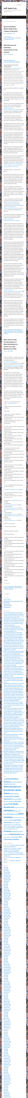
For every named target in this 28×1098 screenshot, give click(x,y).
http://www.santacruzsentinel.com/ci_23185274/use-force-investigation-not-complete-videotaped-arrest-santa (13, 165)
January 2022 (7, 947)
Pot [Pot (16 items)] (12, 828)
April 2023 (6, 924)
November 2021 (7, 950)
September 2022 (7, 935)
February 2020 (7, 983)
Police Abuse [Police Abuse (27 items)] (7, 827)
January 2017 (7, 1039)
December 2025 (7, 875)
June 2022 (6, 939)
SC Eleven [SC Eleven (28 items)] (14, 831)
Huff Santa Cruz (10, 8)
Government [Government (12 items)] (21, 807)
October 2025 (7, 878)
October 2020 (7, 970)
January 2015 (7, 1076)
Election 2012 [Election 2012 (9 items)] (12, 801)
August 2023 (6, 918)
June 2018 (6, 1013)
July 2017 (6, 1030)
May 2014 (6, 1089)
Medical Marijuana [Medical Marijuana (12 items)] (16, 822)
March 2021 (6, 962)
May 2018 (6, 1015)
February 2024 (7, 909)
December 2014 (7, 1078)
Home (5, 17)
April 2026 (6, 869)
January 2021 (7, 966)
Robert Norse (7, 848)
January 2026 (7, 873)
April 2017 (6, 1035)
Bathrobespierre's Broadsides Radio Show (13, 601)
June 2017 (6, 1032)
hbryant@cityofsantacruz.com (16, 500)
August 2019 (6, 992)
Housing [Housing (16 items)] (16, 814)
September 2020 (7, 972)
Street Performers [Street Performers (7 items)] (7, 837)
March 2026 (6, 870)
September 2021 (7, 953)
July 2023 (6, 919)
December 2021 (7, 949)
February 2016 (7, 1056)
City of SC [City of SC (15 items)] (14, 799)
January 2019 (7, 1002)
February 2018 (7, 1019)
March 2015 (6, 1073)
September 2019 (7, 990)
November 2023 (7, 913)
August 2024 (6, 899)
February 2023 (7, 927)
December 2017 (7, 1023)
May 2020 (6, 978)
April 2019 (6, 998)
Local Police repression (8, 589)
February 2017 (7, 1038)
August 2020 (6, 973)
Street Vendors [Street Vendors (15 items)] (14, 837)
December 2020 (7, 967)
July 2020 (6, 975)
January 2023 (7, 929)
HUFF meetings (7, 604)
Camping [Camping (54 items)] (7, 796)
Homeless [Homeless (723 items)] (9, 810)
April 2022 (6, 942)
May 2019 (6, 996)
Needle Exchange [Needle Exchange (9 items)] (12, 824)
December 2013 (7, 1096)
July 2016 (6, 1049)
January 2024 (7, 910)
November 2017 (7, 1024)
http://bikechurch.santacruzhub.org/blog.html (14, 489)
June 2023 (6, 921)
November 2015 (7, 1061)
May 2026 (6, 867)
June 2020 (6, 976)
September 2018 (7, 1009)
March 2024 (6, 907)
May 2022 (6, 941)
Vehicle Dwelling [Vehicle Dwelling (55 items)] (13, 839)
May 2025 (6, 886)
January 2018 (7, 1021)
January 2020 (7, 984)
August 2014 (6, 1084)
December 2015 (7, 1059)
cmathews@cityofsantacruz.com (10, 514)
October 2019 (7, 989)
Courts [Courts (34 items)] (19, 799)
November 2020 (7, 969)
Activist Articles (11, 37)
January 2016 (7, 1058)
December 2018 (7, 1004)
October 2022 (7, 933)
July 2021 (6, 956)
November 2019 (7, 987)
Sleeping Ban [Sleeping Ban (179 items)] (15, 834)
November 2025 (7, 876)
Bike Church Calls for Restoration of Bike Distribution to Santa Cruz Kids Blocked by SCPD (11, 344)
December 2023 (7, 912)
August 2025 (6, 881)
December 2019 (7, 986)
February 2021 (7, 964)
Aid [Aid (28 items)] (5, 779)
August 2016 (6, 1047)
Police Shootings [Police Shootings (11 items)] (8, 828)
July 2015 (6, 1067)
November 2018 (7, 1006)
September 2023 (7, 916)
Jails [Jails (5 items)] (14, 817)
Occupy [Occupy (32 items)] (18, 825)
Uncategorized (7, 607)
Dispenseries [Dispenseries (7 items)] (6, 801)
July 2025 (6, 882)
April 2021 (6, 961)
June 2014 (6, 1087)
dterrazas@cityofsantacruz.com (10, 520)
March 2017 (6, 1036)
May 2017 (6, 1033)
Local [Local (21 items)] (11, 820)
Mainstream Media (8, 605)
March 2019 (6, 999)
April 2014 (6, 1090)
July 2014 (6, 1086)
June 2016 (6, 1050)
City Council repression (18, 332)
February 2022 (7, 946)
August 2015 (6, 1066)
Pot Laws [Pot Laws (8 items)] (16, 828)
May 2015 (6, 1070)
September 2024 (7, 898)
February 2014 (7, 1093)
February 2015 (7, 1075)
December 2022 (7, 930)
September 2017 (7, 1027)
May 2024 (6, 904)
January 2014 (7, 1095)
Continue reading (8, 36)
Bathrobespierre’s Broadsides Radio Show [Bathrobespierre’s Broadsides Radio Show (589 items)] (12, 790)
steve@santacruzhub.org (12, 403)
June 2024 (6, 902)
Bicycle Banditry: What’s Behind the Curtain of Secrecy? (11, 29)
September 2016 (7, 1046)
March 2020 (6, 981)
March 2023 (6, 926)
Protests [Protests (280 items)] (7, 831)
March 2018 (6, 1018)
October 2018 (7, 1007)
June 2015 (6, 1069)
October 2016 (7, 1044)
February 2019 (7, 1001)
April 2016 (6, 1053)
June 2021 (6, 958)
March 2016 (6, 1055)
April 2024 (6, 905)
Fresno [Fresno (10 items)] (15, 807)
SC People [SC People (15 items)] (20, 831)
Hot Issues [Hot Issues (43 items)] (10, 814)
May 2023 (6, 922)
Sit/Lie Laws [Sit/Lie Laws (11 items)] (6, 834)
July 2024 (6, 901)
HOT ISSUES (6, 602)
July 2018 (6, 1012)
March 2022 (6, 944)
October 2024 (7, 896)
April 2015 (6, 1072)
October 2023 (7, 915)
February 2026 (7, 872)
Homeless (6, 333)
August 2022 (6, 936)
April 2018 (6, 1016)
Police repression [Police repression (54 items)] (17, 827)
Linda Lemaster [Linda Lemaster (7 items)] (18, 817)
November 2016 (7, 1042)
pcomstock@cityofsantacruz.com (10, 508)
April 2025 (6, 887)
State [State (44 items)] (22, 834)
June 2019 (6, 995)
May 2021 (6, 959)
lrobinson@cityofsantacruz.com (10, 504)
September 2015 (7, 1064)
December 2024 (7, 893)
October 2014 (7, 1081)
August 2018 (6, 1010)
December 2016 (7, 1041)
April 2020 (6, 979)
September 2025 (7, 879)
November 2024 (7, 895)
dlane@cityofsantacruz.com (15, 509)
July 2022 (6, 938)
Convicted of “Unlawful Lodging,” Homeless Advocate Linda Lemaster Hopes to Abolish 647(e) (13, 850)
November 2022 (7, 932)
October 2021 (7, 952)
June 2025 (6, 884)
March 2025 (6, 889)
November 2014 (7, 1079)
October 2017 (7, 1026)
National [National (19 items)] (6, 824)
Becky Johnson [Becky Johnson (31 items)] (14, 793)
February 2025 (7, 890)
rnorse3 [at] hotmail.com (16, 68)
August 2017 (6, 1029)
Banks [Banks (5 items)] (12, 782)
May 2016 (6, 1052)
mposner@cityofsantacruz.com (17, 515)
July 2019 (6, 993)
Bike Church (11, 39)
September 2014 (7, 1083)
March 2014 (6, 1092)
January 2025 (7, 892)
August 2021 (6, 955)
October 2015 (7, 1063)
